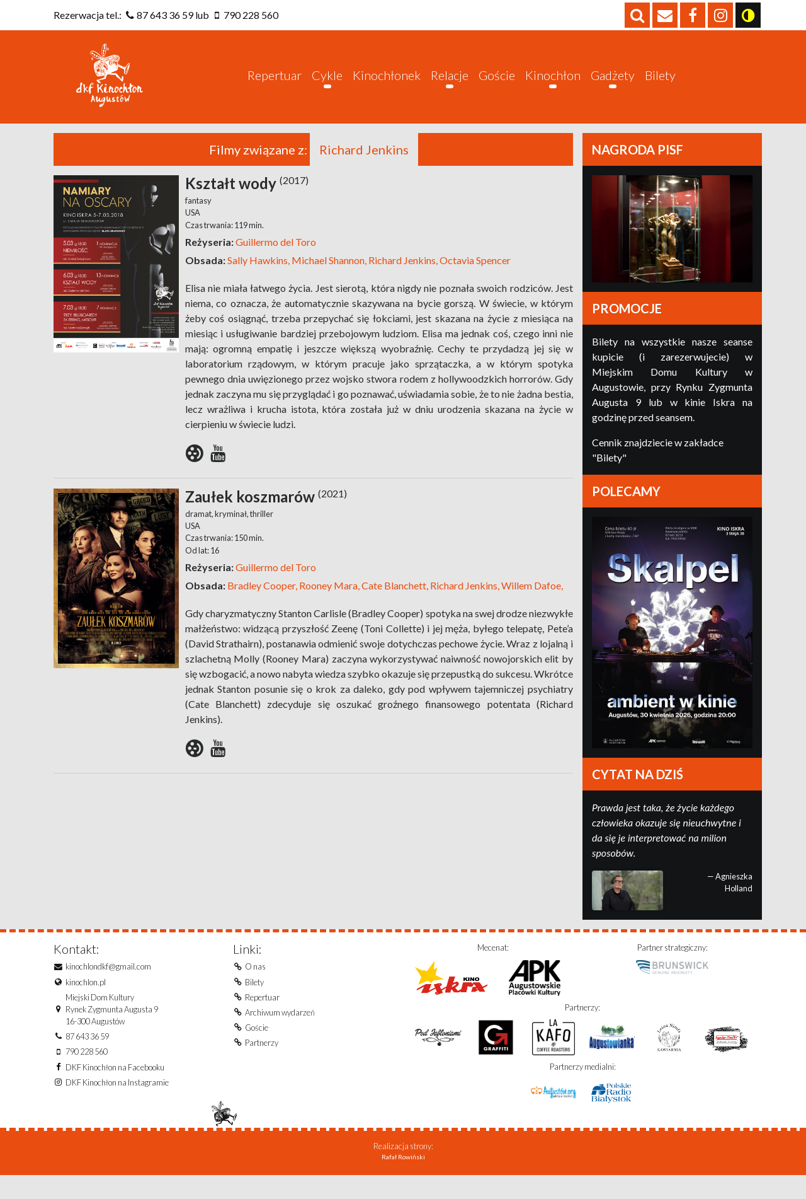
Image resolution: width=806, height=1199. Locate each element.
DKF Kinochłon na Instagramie (117, 1103)
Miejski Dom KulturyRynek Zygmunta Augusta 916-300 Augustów (111, 1030)
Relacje (449, 85)
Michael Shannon (327, 281)
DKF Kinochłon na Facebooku (114, 1088)
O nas (255, 987)
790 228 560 (251, 15)
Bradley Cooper (261, 606)
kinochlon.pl (85, 1003)
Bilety (660, 85)
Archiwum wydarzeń (280, 1033)
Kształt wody (247, 204)
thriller (261, 535)
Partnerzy (261, 1063)
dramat (198, 535)
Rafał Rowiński (403, 1181)
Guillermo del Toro (276, 263)
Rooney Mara (327, 606)
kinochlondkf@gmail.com (108, 987)
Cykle (327, 85)
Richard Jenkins (401, 281)
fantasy (198, 221)
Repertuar (274, 85)
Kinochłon (553, 85)
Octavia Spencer (474, 281)
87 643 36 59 (165, 15)
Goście (497, 85)
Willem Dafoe (530, 606)
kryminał (230, 535)
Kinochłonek (387, 85)
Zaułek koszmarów (266, 517)
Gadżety (613, 85)
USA (192, 233)
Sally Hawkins (257, 281)
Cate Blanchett (393, 606)
